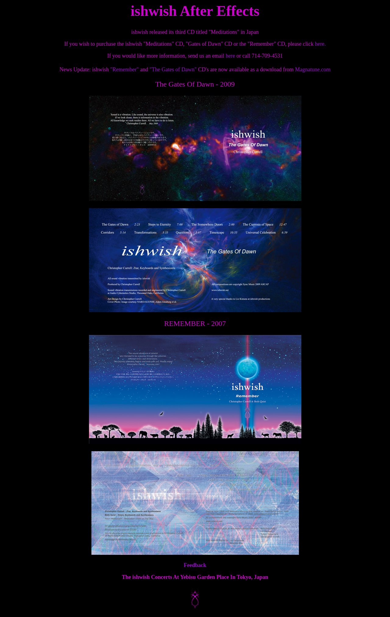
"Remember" (124, 69)
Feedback (195, 565)
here (230, 56)
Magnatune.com (312, 69)
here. (320, 44)
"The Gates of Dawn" (173, 69)
